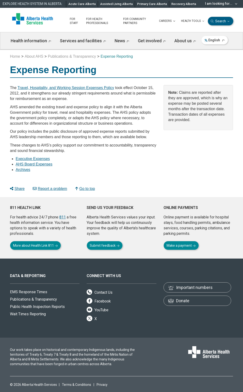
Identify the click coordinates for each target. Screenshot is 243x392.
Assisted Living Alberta (116, 4)
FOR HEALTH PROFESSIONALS (97, 21)
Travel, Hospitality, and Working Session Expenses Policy (66, 88)
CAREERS (167, 21)
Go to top (85, 189)
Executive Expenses (33, 159)
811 (62, 217)
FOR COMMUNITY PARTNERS (134, 21)
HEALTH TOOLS (193, 21)
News (122, 40)
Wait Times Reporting (28, 314)
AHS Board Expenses (34, 164)
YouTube (97, 310)
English (214, 40)
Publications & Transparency (72, 56)
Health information (31, 40)
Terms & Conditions (76, 385)
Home (15, 56)
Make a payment (181, 245)
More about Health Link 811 (35, 245)
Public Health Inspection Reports (37, 306)
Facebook (99, 301)
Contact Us (99, 292)
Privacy (102, 385)
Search (220, 21)
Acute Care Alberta (82, 4)
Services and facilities (83, 40)
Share (17, 189)
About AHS (34, 56)
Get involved (152, 40)
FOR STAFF (74, 21)
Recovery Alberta (183, 4)
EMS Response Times (28, 292)
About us (185, 40)
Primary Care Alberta (152, 4)
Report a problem (50, 189)
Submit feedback (105, 245)
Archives (23, 170)
